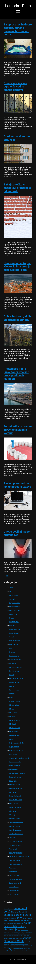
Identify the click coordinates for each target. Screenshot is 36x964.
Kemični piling (14, 671)
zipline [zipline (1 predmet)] (21, 948)
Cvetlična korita (14, 607)
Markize (12, 716)
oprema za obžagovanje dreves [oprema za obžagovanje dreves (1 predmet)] (19, 934)
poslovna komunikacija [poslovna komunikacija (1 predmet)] (12, 935)
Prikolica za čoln (15, 785)
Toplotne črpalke (15, 845)
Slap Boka (12, 811)
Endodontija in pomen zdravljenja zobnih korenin (18, 430)
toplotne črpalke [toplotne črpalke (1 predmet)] (13, 944)
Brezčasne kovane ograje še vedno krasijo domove (15, 86)
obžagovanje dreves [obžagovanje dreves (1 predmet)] (8, 932)
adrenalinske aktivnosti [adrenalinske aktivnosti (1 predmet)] (9, 909)
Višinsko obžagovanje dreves (19, 856)
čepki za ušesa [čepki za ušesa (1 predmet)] (13, 950)
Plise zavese (13, 769)
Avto (10, 591)
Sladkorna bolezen (15, 807)
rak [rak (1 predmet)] (18, 935)
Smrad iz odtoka (14, 819)
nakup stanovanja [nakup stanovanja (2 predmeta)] (15, 928)
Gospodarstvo (14, 644)
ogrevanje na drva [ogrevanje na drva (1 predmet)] (8, 934)
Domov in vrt (13, 614)
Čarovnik (12, 599)
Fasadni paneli (14, 633)
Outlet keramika (14, 766)
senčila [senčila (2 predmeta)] (26, 938)
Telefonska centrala (16, 834)
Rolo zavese (13, 803)
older (6, 576)
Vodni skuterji (14, 875)
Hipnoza (12, 652)
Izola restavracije (15, 660)
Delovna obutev (14, 610)
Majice (11, 709)
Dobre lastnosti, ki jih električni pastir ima (17, 318)
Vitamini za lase (14, 860)
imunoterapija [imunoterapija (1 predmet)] (7, 918)
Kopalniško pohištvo (16, 678)
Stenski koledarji (15, 826)
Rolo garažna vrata (15, 800)
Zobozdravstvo (14, 894)
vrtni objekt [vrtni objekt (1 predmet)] (29, 945)
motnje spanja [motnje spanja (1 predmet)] (27, 920)
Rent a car (12, 792)
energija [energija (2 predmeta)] (9, 914)
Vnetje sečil (13, 868)
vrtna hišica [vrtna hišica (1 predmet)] (15, 945)
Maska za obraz (14, 720)
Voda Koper (13, 872)
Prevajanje (13, 781)
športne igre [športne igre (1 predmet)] (27, 950)
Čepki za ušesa (14, 603)
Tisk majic (12, 838)
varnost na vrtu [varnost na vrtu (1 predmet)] (20, 944)
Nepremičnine (14, 747)
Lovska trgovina (14, 701)
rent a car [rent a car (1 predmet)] (21, 935)
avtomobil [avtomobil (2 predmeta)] (20, 908)
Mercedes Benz (14, 728)
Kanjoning (12, 663)
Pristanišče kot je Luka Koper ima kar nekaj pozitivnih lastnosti (16, 373)
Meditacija (13, 724)
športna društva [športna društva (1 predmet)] (20, 950)
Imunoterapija (14, 656)
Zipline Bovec (14, 887)
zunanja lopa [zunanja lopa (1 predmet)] (6, 950)
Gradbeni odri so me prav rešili (17, 138)
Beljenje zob (13, 595)
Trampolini (13, 849)
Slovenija (12, 815)
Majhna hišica (14, 705)
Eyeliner (12, 625)
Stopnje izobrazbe (15, 830)
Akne (11, 588)
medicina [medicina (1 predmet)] (10, 920)
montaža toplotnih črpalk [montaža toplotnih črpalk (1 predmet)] (18, 920)
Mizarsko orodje (14, 735)
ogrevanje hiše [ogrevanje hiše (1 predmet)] (29, 932)
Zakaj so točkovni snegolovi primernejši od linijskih (18, 188)
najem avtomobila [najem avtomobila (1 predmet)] (8, 923)
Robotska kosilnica (15, 796)
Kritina (11, 686)
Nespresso (13, 754)
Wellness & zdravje (15, 879)
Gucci (11, 648)
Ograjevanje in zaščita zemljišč (19, 758)
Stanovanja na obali (16, 822)
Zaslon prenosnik (15, 883)
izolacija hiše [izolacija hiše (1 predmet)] (13, 918)
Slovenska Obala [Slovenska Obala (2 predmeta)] (14, 941)
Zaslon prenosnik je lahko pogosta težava (17, 485)
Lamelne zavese (14, 690)
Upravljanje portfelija (16, 853)
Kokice (11, 675)
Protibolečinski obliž (16, 788)
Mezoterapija (13, 732)
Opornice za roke (15, 762)
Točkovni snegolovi (15, 841)
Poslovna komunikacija (17, 773)
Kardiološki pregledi (16, 667)
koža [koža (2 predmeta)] (19, 918)
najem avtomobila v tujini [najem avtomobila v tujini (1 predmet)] (17, 923)
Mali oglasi (13, 713)
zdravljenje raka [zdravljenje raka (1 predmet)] (16, 948)
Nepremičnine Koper (16, 750)
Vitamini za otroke (15, 864)
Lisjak (11, 697)
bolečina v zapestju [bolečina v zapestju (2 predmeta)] (16, 911)
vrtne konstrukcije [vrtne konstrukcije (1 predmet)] (23, 945)
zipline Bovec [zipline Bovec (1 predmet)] (27, 948)
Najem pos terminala (16, 743)
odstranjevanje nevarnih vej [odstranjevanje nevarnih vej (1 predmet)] (19, 932)
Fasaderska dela (15, 629)
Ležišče (12, 694)
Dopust (11, 618)
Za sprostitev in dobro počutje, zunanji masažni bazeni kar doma (18, 29)
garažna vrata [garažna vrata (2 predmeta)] (22, 914)
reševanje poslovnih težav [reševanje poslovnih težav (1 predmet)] (16, 938)
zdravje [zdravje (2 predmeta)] (8, 948)
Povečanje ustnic (15, 777)
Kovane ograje (14, 682)
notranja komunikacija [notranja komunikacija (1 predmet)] (23, 930)
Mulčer (11, 739)
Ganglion (12, 637)
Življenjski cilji (14, 891)
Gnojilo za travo (14, 641)
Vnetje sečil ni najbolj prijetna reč (17, 533)
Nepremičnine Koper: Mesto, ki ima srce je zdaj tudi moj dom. (17, 266)
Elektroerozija (14, 622)
